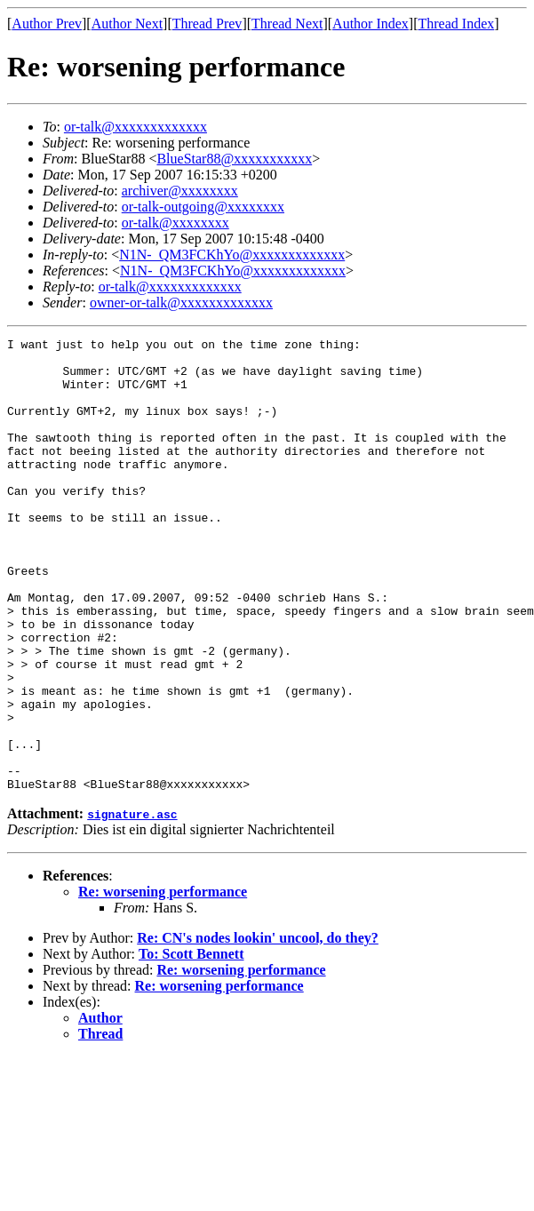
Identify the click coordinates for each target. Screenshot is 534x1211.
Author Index (370, 23)
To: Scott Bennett (191, 1044)
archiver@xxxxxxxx (180, 190)
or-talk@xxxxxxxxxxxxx (135, 126)
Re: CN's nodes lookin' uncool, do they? (258, 1028)
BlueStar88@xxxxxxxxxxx (234, 158)
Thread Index (456, 23)
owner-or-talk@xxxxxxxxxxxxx (181, 302)
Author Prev (47, 23)
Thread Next (287, 23)
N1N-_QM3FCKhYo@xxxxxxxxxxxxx (232, 254)
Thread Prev (207, 23)
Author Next (127, 23)
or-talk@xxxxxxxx (175, 222)
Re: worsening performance (162, 982)
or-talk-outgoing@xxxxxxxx (203, 206)
